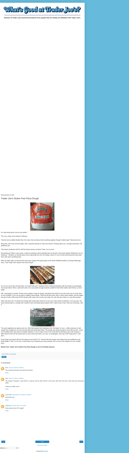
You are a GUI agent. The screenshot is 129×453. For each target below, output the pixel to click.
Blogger (46, 451)
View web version (42, 445)
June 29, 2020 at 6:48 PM (16, 378)
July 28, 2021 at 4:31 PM (19, 405)
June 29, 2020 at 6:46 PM (16, 367)
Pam (6, 367)
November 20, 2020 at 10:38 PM (21, 394)
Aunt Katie (8, 394)
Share (4, 357)
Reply (7, 372)
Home (42, 441)
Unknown (8, 405)
